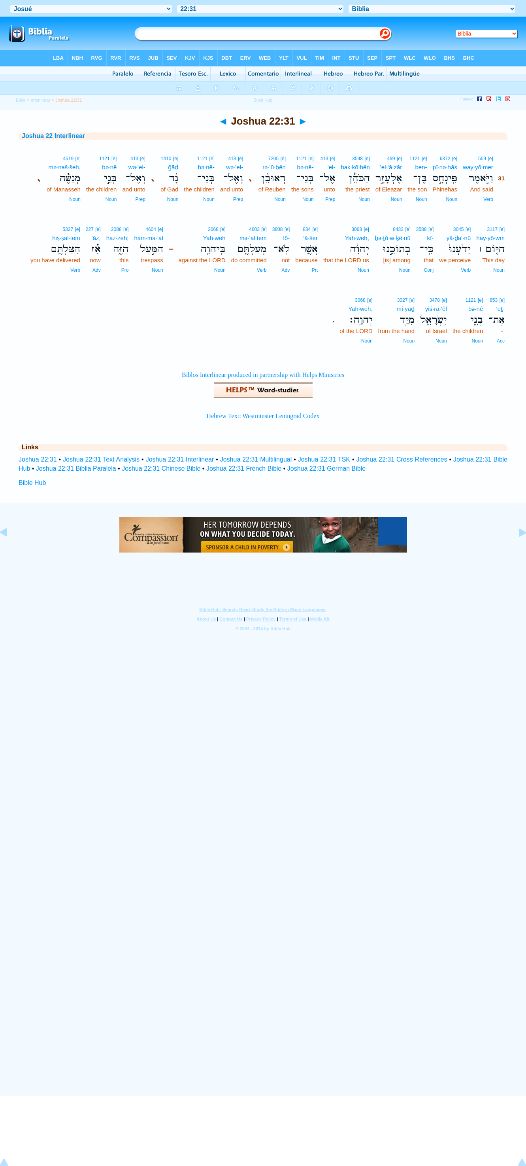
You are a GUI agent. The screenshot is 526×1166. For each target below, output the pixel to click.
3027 (402, 300)
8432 (398, 229)
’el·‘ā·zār (391, 167)
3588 (421, 229)
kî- (430, 238)
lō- (286, 238)
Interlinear (41, 100)
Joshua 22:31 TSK (324, 459)
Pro (125, 270)
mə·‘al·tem (253, 238)
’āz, (95, 238)
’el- (331, 167)
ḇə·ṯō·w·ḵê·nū (393, 238)
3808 (277, 229)
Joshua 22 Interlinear (53, 135)
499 (391, 158)
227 (90, 229)
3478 (434, 300)
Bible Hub (32, 482)
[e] (490, 158)
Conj (429, 270)
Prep (330, 199)
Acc (501, 341)
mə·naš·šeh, (65, 167)
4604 (150, 229)
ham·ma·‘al (148, 238)
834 (307, 229)
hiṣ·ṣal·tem (66, 238)
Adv (286, 270)
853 (494, 300)
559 (482, 158)
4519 (68, 158)
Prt (315, 270)
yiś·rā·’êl (436, 308)
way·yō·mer (478, 167)
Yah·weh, (357, 238)
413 (324, 158)
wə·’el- (234, 167)
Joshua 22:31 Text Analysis (101, 459)
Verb (488, 199)
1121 (414, 158)
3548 (357, 158)
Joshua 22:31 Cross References (401, 459)
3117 (492, 229)
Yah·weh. (360, 308)
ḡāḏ (173, 167)
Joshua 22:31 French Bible (243, 468)
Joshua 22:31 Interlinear (180, 459)
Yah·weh (214, 238)
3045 (458, 229)
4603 (254, 229)
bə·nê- (305, 167)
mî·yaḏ (405, 308)
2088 (116, 229)
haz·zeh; (117, 238)
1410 (166, 158)
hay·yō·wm (490, 238)
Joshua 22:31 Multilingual (256, 459)
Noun (451, 199)
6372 (445, 158)
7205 (273, 158)
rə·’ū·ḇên (274, 167)
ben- (421, 167)
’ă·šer (310, 238)
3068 (356, 229)
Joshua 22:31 (38, 459)
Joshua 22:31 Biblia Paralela (76, 468)
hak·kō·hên (355, 167)
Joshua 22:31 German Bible (326, 468)
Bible (21, 100)
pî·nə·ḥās (445, 167)
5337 (67, 229)
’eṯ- (500, 308)
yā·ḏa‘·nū (459, 238)
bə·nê (109, 167)
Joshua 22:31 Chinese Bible (161, 468)
